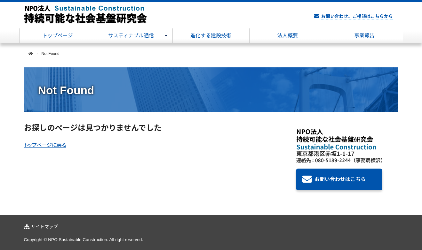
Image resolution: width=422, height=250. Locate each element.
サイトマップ (44, 226)
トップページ (57, 35)
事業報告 (364, 35)
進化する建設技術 (210, 35)
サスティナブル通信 (131, 35)
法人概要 (287, 35)
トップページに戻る (45, 145)
